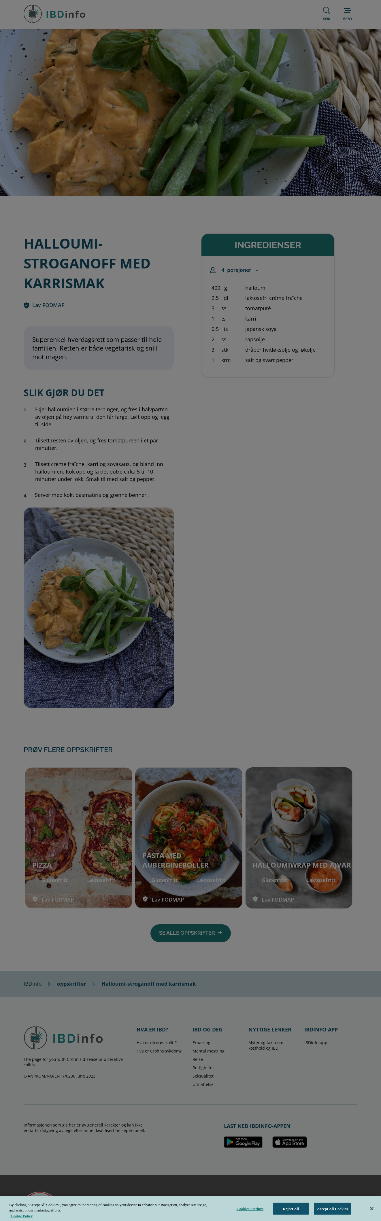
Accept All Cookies (332, 1215)
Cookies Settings (250, 1215)
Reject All (291, 1215)
